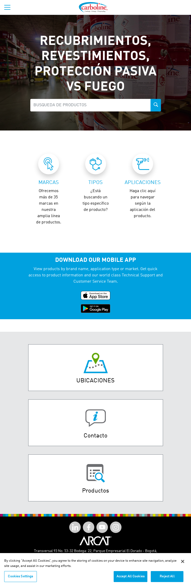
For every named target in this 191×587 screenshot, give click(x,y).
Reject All (167, 579)
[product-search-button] (156, 105)
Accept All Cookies (130, 579)
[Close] (182, 564)
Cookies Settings (20, 579)
